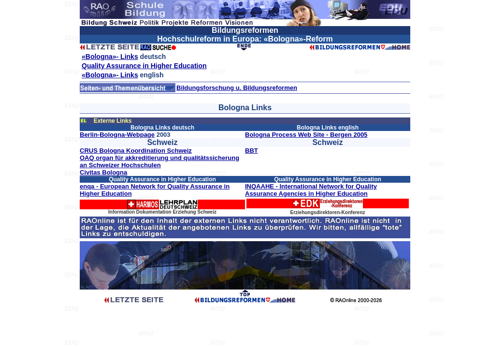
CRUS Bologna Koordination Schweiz (136, 150)
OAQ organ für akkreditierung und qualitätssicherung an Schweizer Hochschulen (159, 161)
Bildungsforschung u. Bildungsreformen (236, 87)
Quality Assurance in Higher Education (144, 66)
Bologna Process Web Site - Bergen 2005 (306, 134)
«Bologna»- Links (110, 56)
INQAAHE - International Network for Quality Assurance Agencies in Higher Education (311, 190)
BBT (251, 150)
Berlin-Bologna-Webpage (117, 134)
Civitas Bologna (103, 172)
